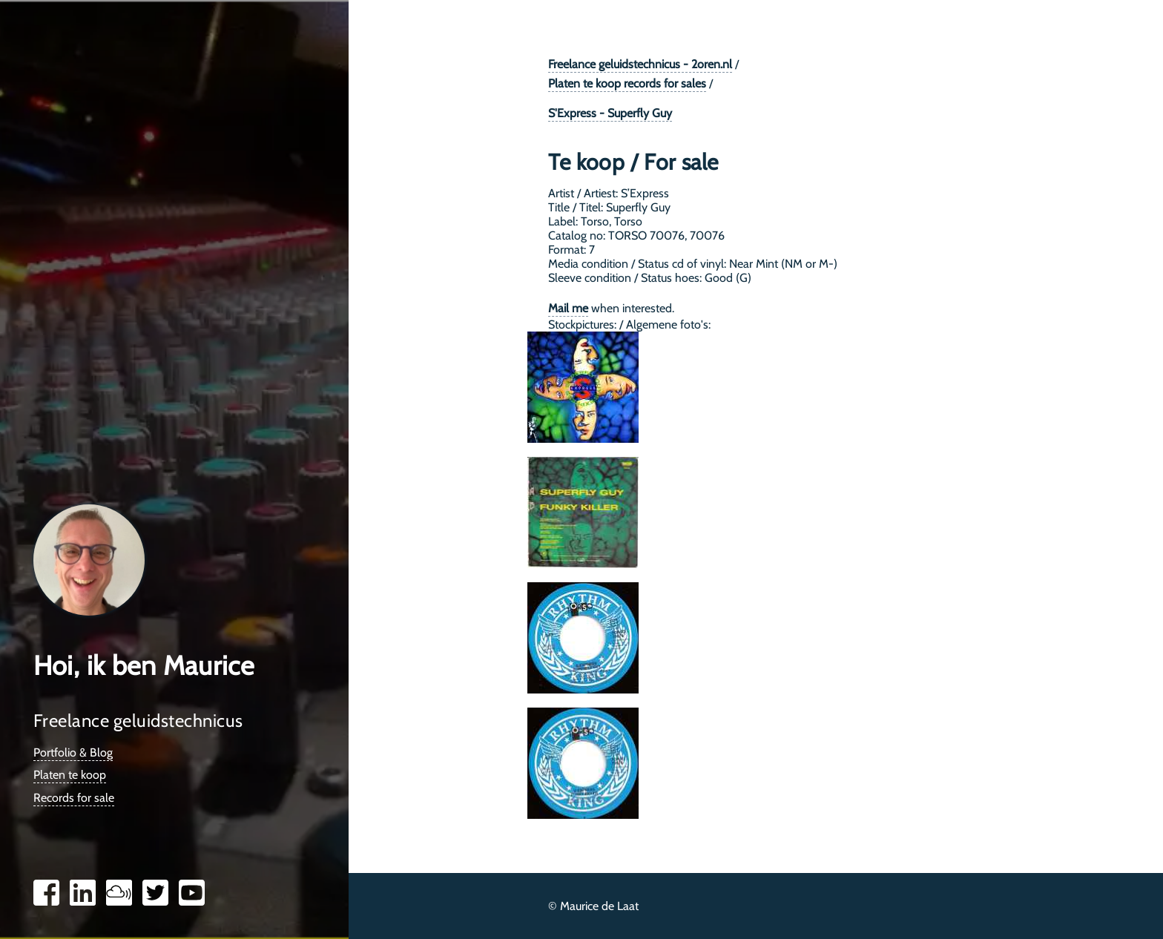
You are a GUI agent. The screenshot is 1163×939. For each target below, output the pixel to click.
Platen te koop (69, 775)
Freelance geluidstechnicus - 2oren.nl (640, 64)
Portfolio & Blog (73, 752)
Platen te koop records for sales (627, 83)
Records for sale (73, 798)
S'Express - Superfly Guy (610, 113)
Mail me (568, 308)
